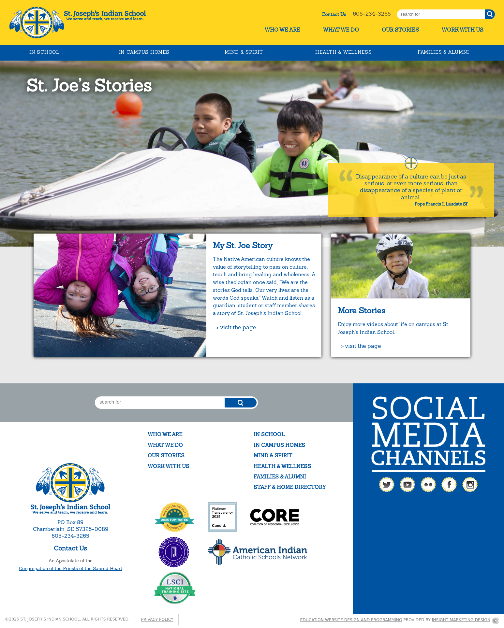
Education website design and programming (351, 620)
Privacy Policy (157, 619)
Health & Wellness (343, 52)
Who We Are (282, 30)
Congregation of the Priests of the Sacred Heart (70, 568)
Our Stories (400, 30)
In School (44, 52)
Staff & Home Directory (290, 487)
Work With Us (462, 30)
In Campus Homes (144, 52)
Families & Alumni (443, 52)
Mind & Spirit (244, 52)
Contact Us (333, 14)
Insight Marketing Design (461, 620)
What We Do (341, 30)
